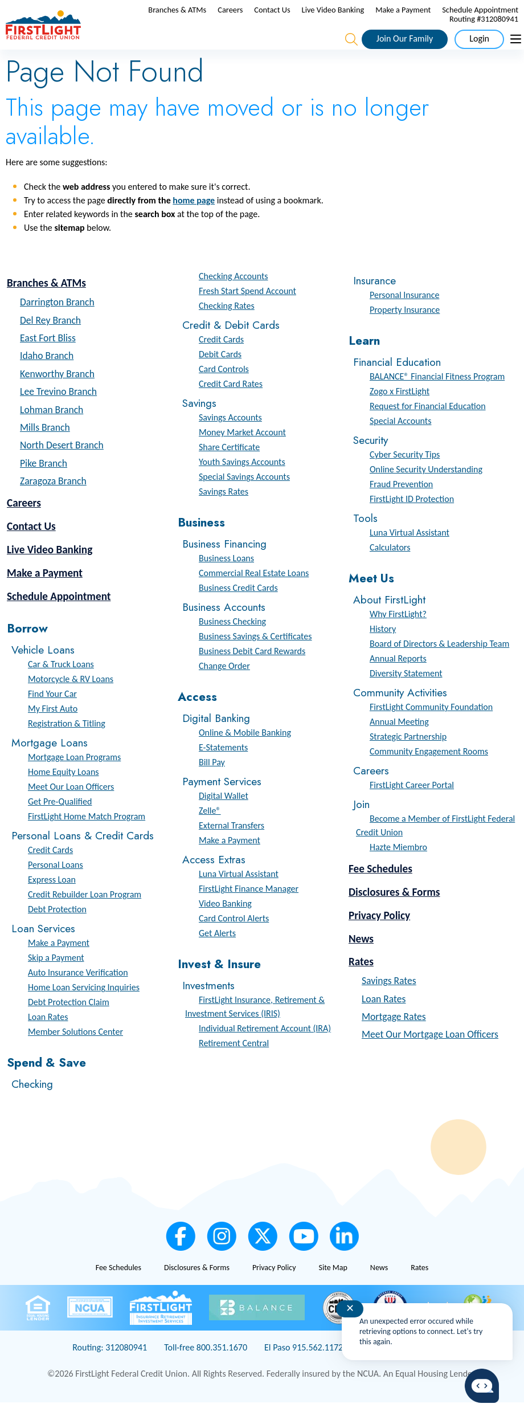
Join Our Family (404, 47)
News (361, 955)
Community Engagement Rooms (429, 769)
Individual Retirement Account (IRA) (265, 1045)
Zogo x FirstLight (399, 408)
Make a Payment (490, 18)
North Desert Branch (62, 462)
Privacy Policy (379, 933)
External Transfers (231, 843)
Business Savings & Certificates (255, 653)
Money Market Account (242, 449)
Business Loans (226, 575)
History (383, 646)
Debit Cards (220, 371)
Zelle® (210, 828)
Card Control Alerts (234, 936)
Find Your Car (52, 711)
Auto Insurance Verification (78, 990)
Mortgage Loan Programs (74, 774)
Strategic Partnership (408, 754)
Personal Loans (55, 882)
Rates (361, 979)
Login (479, 47)
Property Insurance (405, 327)
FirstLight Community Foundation (431, 724)
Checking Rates (227, 323)
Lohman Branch (51, 427)
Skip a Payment (56, 975)
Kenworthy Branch (57, 391)
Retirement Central (234, 1060)
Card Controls (224, 386)
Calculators (390, 565)
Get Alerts (217, 950)
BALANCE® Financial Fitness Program (437, 394)
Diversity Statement (406, 690)
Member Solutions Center (75, 1049)
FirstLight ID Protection (412, 516)
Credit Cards (50, 867)
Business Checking (232, 639)
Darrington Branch (57, 319)
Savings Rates (223, 509)
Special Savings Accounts (244, 494)
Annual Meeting (399, 739)
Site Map (332, 1285)
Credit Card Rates (231, 401)
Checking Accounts (233, 293)
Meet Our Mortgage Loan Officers (430, 1052)
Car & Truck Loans (61, 681)
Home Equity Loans (63, 789)
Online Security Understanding (426, 487)
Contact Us (360, 18)
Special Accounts (400, 438)
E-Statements (223, 765)
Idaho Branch (46, 373)
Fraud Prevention (401, 501)
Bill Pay (212, 779)
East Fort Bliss (48, 355)
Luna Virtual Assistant (239, 891)
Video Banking (225, 921)
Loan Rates (48, 1034)
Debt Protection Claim (68, 1019)
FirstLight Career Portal (412, 802)
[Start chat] (482, 1386)
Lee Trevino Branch (58, 409)
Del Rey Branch (50, 337)
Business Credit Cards (238, 605)
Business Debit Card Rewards (252, 668)
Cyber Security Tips (405, 472)
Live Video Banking (420, 18)
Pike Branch (43, 481)
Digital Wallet (223, 813)
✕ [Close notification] (350, 1308)
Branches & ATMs (265, 18)
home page (194, 218)
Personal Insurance (404, 312)
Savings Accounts (230, 435)
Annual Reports (398, 676)
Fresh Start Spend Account (247, 308)
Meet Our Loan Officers (71, 804)
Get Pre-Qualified (60, 819)
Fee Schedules (380, 886)
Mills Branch (45, 445)
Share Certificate (229, 464)
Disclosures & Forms (394, 909)
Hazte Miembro (398, 864)
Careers (317, 18)
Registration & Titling (66, 741)
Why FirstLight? (398, 631)
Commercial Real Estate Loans (254, 590)
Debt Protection (57, 926)
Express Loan (52, 897)
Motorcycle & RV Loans (70, 696)
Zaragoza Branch (53, 498)
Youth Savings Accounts (242, 479)
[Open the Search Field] (351, 48)
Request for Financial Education (428, 423)
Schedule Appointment (400, 28)
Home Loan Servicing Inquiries (84, 1004)
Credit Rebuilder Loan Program (84, 912)
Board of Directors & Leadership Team (439, 661)
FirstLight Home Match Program (86, 834)
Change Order (224, 683)
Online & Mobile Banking (245, 750)
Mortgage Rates (394, 1034)
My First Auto (52, 726)
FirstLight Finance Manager (248, 906)
